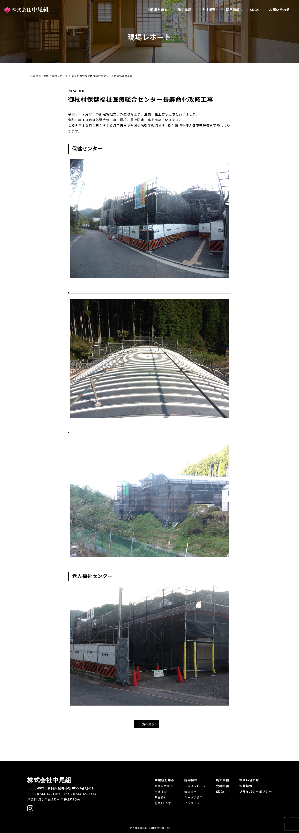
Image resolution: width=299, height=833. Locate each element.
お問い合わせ (279, 9)
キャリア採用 (191, 797)
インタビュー (191, 803)
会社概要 (209, 9)
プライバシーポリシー (254, 791)
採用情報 (233, 9)
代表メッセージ (192, 786)
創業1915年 (159, 803)
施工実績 (185, 9)
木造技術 (157, 791)
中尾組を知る (157, 9)
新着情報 (244, 785)
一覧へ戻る (149, 724)
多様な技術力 (160, 786)
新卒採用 (188, 791)
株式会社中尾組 (26, 10)
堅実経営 (157, 797)
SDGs (254, 9)
